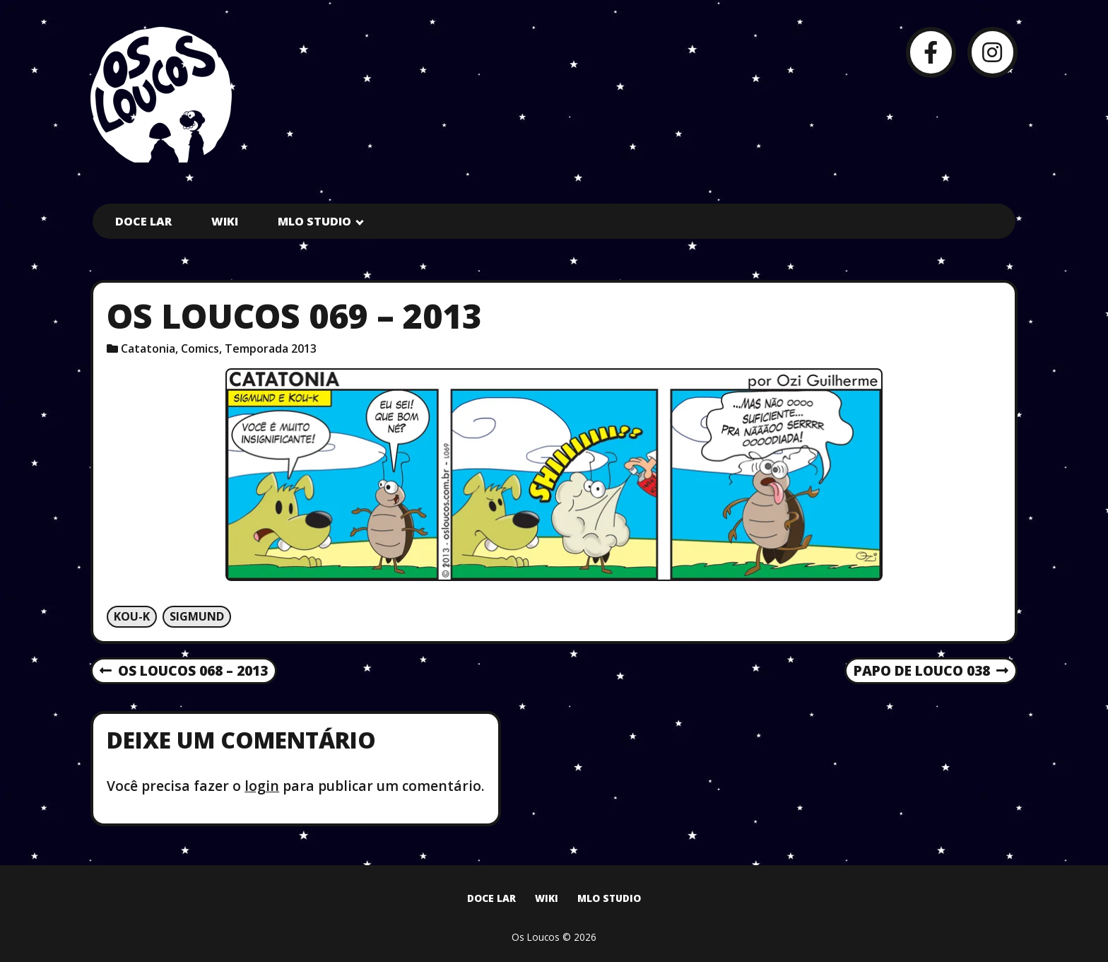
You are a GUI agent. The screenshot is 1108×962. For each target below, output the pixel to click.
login (261, 785)
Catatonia (148, 348)
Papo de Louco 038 (931, 671)
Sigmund (197, 616)
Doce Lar (143, 221)
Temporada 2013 (271, 348)
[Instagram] (992, 52)
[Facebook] (931, 52)
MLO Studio (314, 221)
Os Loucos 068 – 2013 (184, 671)
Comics (200, 348)
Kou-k (132, 616)
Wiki (224, 221)
